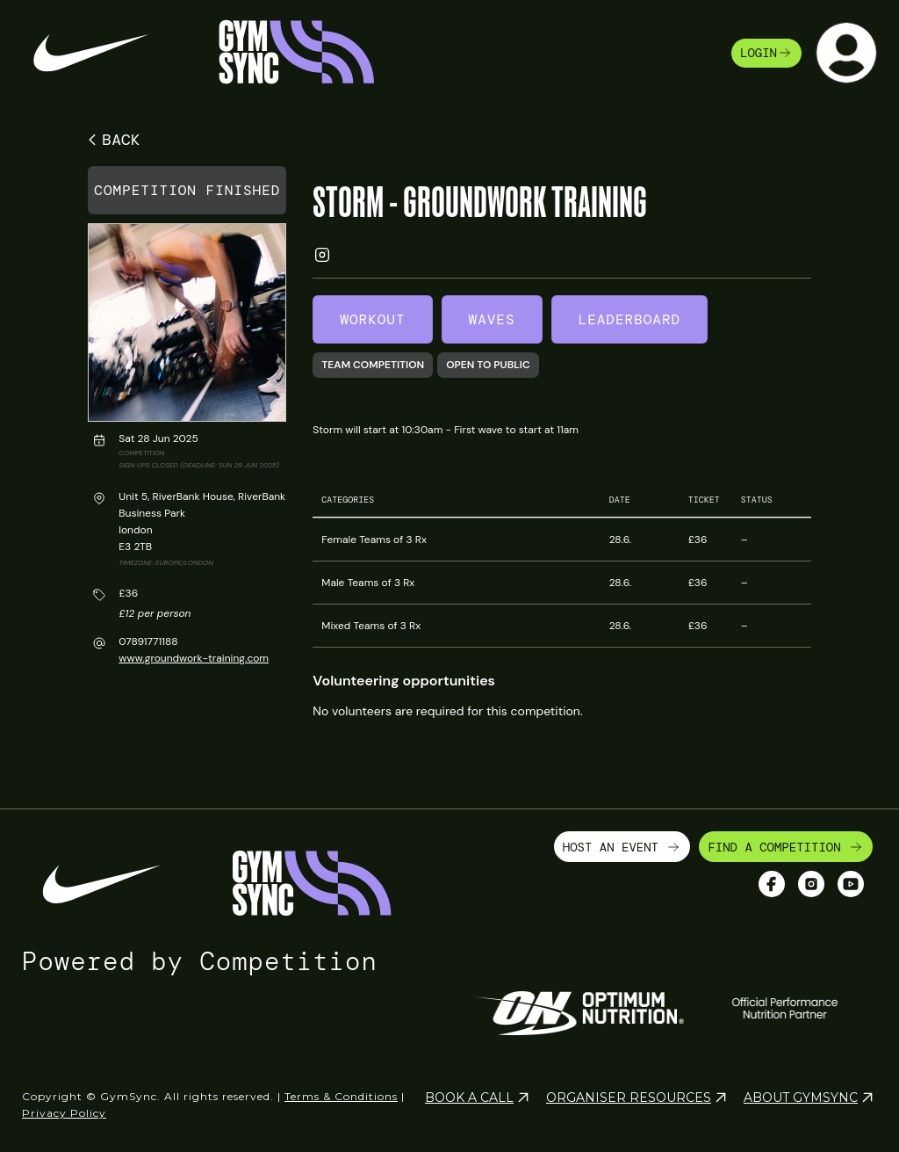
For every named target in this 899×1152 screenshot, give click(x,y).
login (766, 53)
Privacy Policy (64, 1112)
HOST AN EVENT (622, 847)
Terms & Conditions (341, 1096)
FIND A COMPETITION (786, 847)
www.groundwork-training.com (194, 658)
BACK (111, 139)
